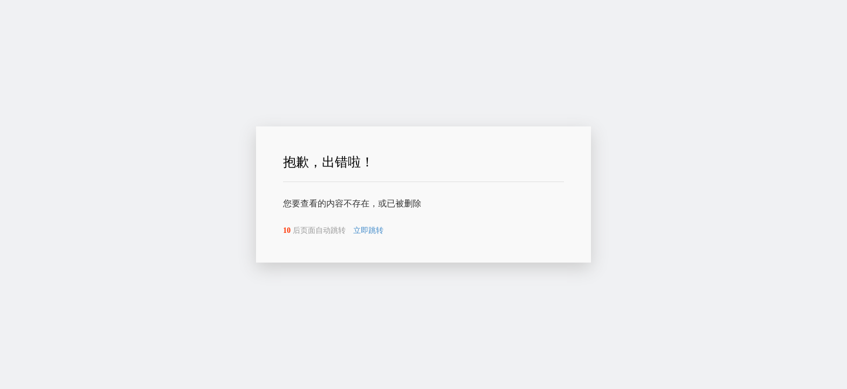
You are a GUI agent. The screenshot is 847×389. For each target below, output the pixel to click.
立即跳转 (368, 230)
